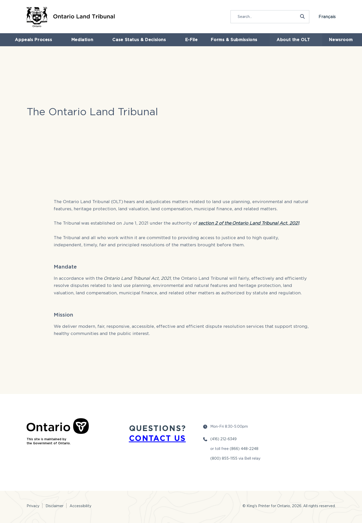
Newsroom (333, 43)
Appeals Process (35, 43)
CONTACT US (157, 438)
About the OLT (288, 43)
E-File (185, 43)
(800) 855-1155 (223, 458)
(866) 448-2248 (244, 448)
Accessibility (80, 506)
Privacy (33, 506)
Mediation (82, 43)
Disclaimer (54, 506)
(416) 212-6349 (223, 439)
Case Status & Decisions (136, 43)
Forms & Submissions (232, 43)
